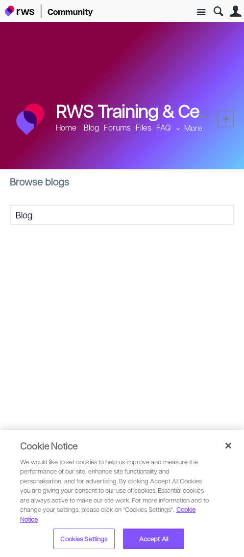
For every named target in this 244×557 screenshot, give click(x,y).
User (235, 11)
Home (66, 127)
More (193, 128)
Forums (117, 127)
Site (201, 12)
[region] (122, 493)
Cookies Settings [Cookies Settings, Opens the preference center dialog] (83, 538)
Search (218, 11)
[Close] (228, 445)
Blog (91, 127)
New (226, 119)
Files (143, 127)
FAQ (163, 127)
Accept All (153, 538)
